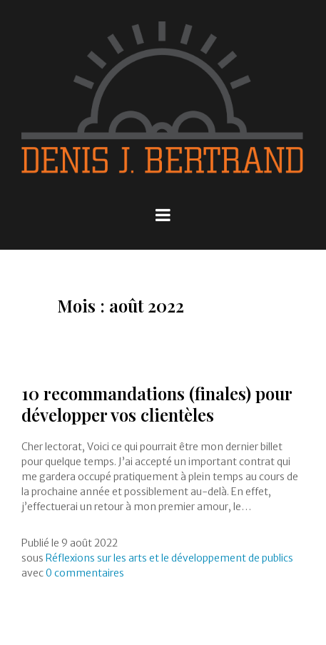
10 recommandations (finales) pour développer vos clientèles (156, 404)
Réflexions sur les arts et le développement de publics (169, 558)
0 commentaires (85, 573)
